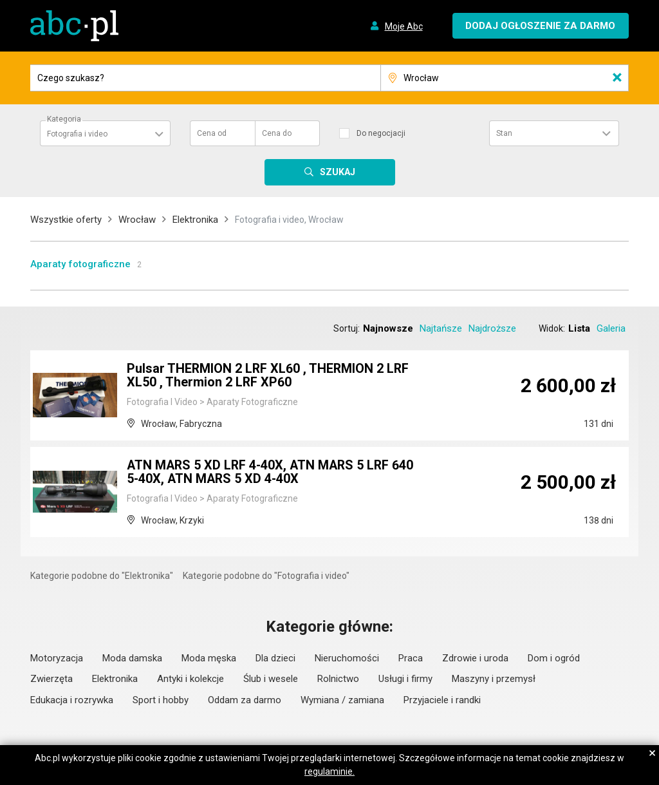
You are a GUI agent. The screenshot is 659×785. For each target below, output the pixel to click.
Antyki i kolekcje (190, 679)
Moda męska (208, 658)
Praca (410, 658)
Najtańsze (441, 328)
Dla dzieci (275, 658)
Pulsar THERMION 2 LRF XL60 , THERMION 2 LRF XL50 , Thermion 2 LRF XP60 (269, 377)
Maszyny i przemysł (493, 679)
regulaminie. (329, 771)
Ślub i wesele (270, 679)
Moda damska (132, 658)
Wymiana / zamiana (342, 700)
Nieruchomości (347, 658)
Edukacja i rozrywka (71, 700)
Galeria (611, 328)
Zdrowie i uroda (475, 658)
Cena (212, 133)
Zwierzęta (51, 679)
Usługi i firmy (405, 679)
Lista (579, 328)
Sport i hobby (161, 700)
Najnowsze (388, 328)
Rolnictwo (338, 679)
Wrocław (137, 219)
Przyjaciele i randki (442, 700)
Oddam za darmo (244, 700)
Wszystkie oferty (66, 219)
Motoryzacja (56, 658)
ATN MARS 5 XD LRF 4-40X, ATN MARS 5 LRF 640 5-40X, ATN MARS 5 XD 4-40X (273, 473)
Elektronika (195, 219)
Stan (504, 133)
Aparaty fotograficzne (80, 264)
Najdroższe (492, 328)
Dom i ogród (554, 658)
